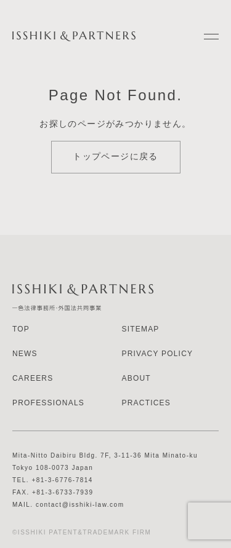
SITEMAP (141, 329)
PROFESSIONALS (48, 403)
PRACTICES (146, 403)
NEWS (25, 353)
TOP (21, 329)
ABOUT (136, 378)
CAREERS (32, 378)
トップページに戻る (115, 156)
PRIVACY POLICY (157, 353)
